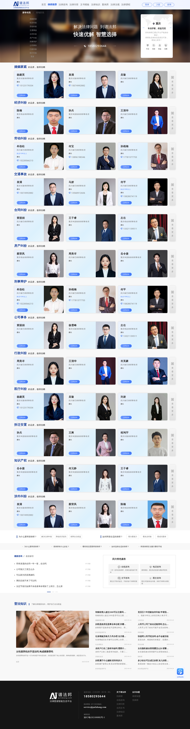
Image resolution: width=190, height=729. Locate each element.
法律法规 (115, 4)
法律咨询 (63, 4)
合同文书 (121, 708)
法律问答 (73, 4)
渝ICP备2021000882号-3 (94, 717)
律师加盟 (136, 696)
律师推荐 (52, 4)
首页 (43, 4)
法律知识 (95, 4)
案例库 (105, 4)
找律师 (120, 696)
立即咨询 (22, 95)
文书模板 (84, 4)
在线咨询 (121, 700)
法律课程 (125, 4)
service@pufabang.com (95, 707)
